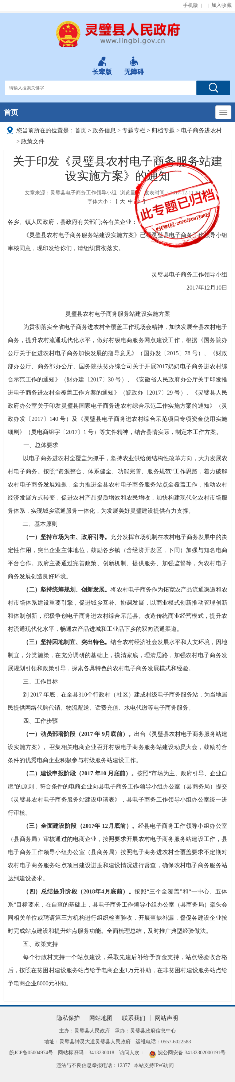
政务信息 (104, 130)
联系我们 (133, 1018)
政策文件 (32, 141)
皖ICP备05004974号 (31, 1052)
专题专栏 (133, 130)
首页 (11, 112)
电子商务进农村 (201, 130)
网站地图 (101, 1018)
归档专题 (163, 130)
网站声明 (166, 1018)
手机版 (190, 5)
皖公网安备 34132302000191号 (192, 1052)
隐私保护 (68, 1018)
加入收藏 (221, 5)
